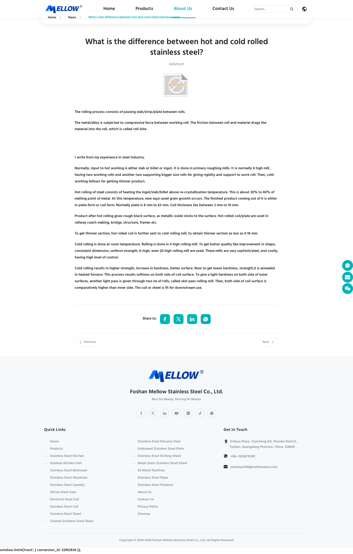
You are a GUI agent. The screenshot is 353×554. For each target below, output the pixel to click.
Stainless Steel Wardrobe (69, 478)
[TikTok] (200, 413)
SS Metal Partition (151, 470)
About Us (183, 9)
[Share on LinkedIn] (192, 319)
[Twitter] (152, 413)
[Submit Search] (291, 9)
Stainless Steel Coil (64, 507)
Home (109, 9)
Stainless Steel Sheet (65, 514)
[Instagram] (188, 413)
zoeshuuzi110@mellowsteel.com (253, 467)
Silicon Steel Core (63, 492)
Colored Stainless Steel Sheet (72, 521)
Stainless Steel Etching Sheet (159, 456)
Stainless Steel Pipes (153, 478)
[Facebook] (141, 413)
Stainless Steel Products (155, 485)
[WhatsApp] (211, 413)
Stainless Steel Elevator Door (159, 441)
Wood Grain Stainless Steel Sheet (162, 463)
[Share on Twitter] (179, 319)
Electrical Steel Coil (64, 499)
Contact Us (223, 9)
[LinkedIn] (164, 413)
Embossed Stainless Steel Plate (161, 449)
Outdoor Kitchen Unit (66, 463)
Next (268, 342)
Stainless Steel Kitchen (67, 456)
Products (144, 9)
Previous (87, 342)
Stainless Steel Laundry (67, 485)
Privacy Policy (148, 507)
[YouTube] (176, 413)
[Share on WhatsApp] (206, 319)
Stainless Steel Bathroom (68, 470)
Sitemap (144, 514)
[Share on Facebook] (165, 319)
